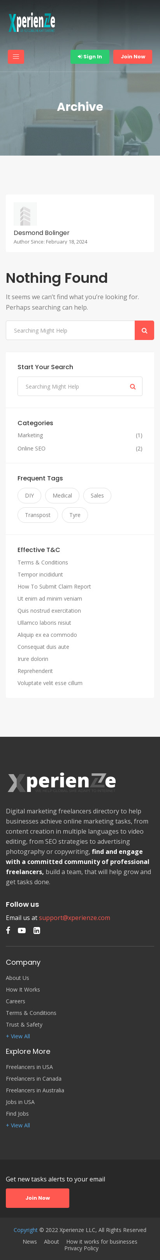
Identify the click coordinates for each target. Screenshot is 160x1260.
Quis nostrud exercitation (49, 610)
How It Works (23, 990)
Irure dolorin (33, 658)
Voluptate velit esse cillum (50, 683)
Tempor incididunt (40, 574)
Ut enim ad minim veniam (50, 598)
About (51, 1242)
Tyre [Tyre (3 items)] (75, 515)
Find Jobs (17, 1114)
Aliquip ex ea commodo (47, 634)
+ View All (18, 1036)
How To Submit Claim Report (54, 586)
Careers (15, 1001)
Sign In (90, 56)
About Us (17, 978)
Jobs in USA (20, 1102)
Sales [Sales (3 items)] (97, 495)
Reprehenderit (35, 671)
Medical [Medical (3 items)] (62, 495)
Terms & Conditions (43, 562)
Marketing (30, 435)
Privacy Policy (81, 1248)
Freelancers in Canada (34, 1079)
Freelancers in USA (29, 1067)
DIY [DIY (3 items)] (29, 495)
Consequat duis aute (43, 646)
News (30, 1242)
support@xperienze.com (74, 917)
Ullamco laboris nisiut (44, 622)
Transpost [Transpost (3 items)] (38, 515)
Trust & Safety (24, 1025)
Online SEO (32, 448)
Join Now (133, 56)
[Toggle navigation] (16, 57)
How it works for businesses (101, 1242)
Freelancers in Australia (35, 1090)
